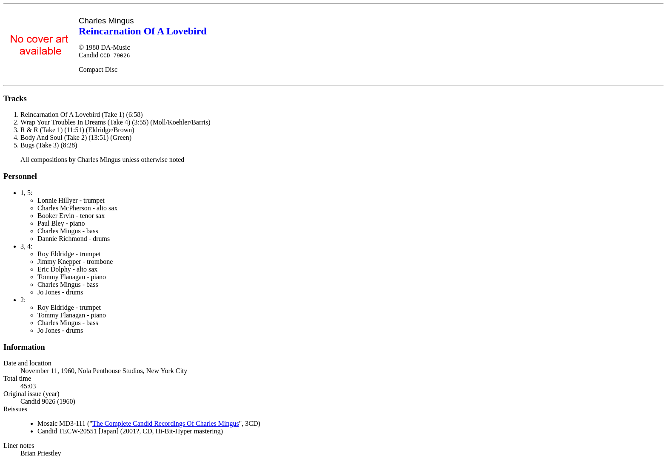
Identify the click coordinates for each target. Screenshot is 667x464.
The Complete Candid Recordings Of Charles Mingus (165, 423)
